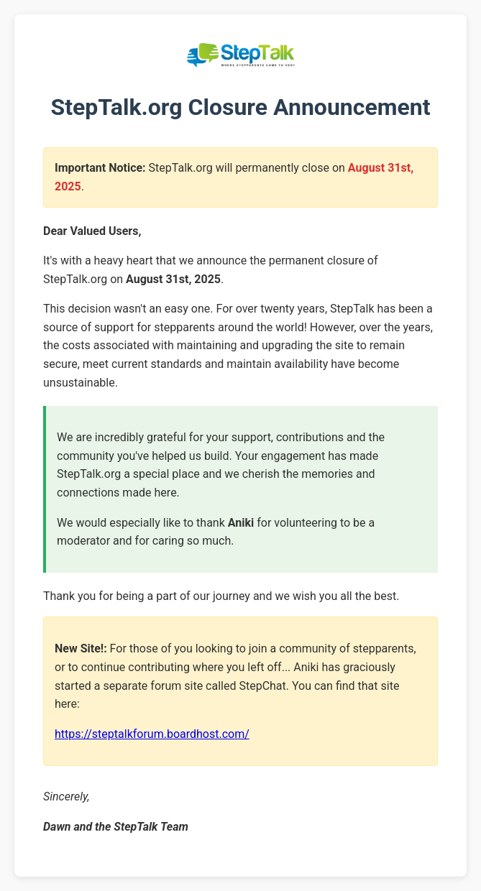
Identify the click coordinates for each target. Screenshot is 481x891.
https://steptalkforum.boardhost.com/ (152, 734)
